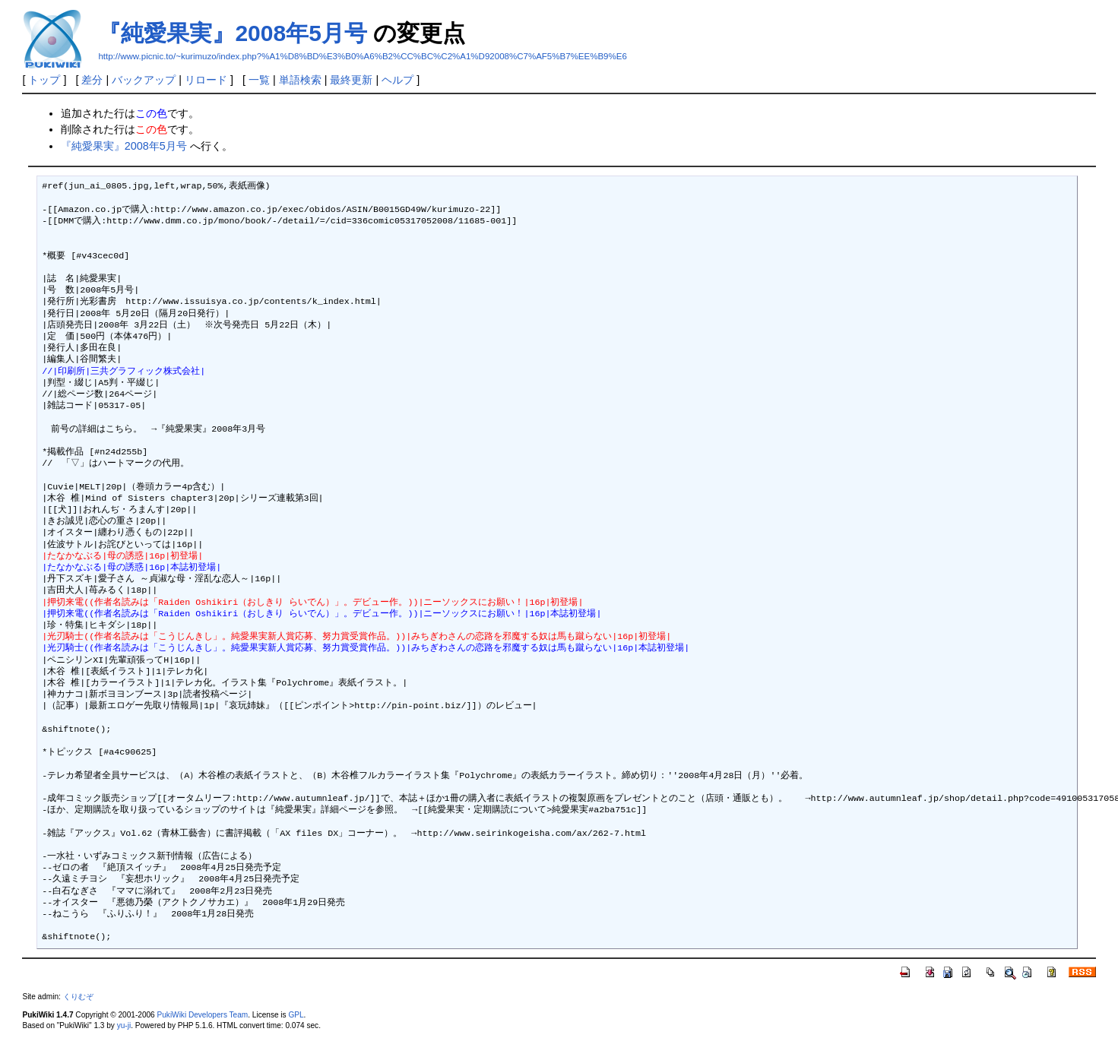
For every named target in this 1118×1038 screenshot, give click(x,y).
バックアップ (144, 80)
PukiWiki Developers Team (203, 1015)
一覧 (259, 80)
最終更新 (351, 80)
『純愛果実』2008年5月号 (232, 33)
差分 (92, 80)
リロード (206, 80)
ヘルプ (397, 80)
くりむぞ (78, 996)
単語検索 (300, 80)
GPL (295, 1015)
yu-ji (124, 1025)
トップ (44, 80)
